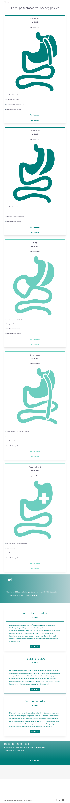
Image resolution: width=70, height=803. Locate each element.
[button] (66, 2)
